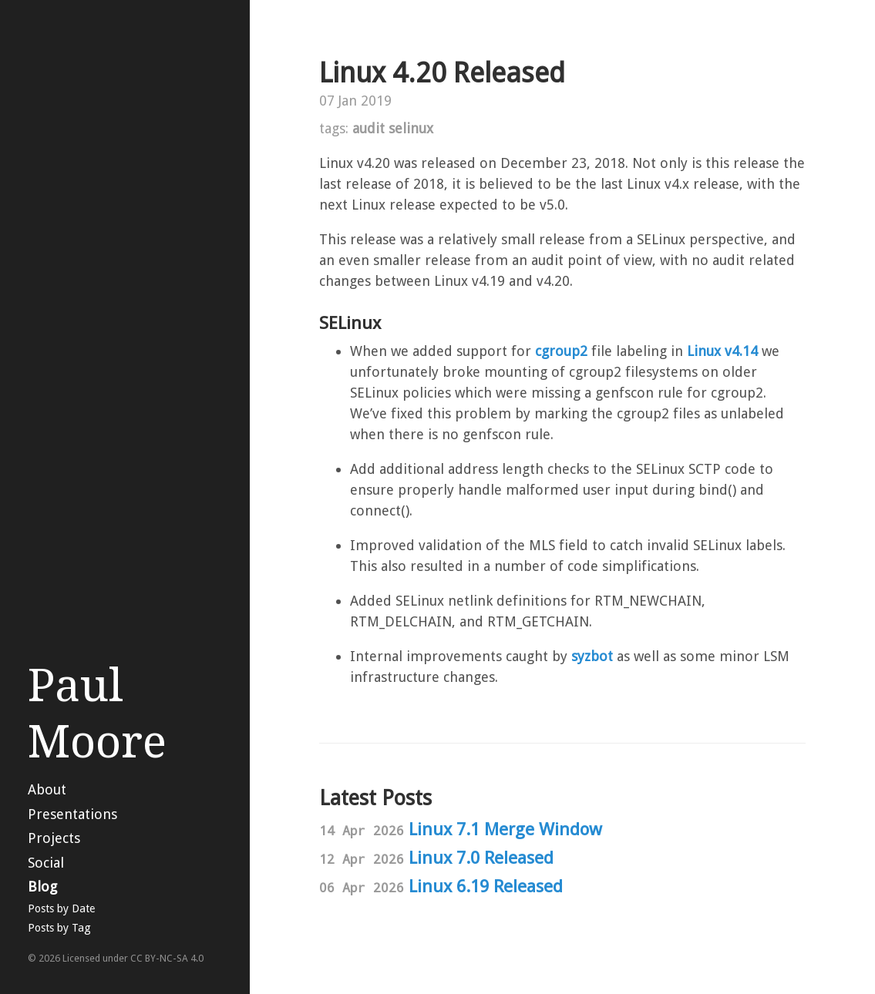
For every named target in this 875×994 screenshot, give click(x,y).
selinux (411, 128)
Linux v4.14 (722, 351)
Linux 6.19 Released (486, 886)
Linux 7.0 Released (481, 858)
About (47, 789)
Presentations (72, 814)
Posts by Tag (59, 928)
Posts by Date (61, 908)
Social (46, 863)
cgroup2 (561, 351)
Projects (54, 838)
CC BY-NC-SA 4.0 (167, 958)
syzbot (592, 656)
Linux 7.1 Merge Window (505, 829)
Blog (42, 886)
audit (368, 128)
